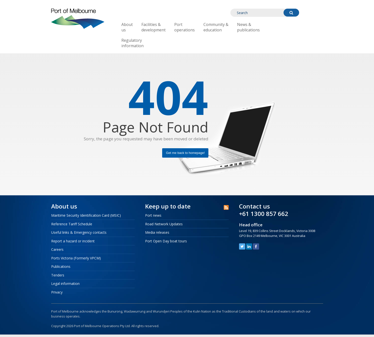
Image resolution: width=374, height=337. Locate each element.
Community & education (215, 27)
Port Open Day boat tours (166, 241)
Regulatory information (132, 43)
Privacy (57, 292)
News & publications (248, 27)
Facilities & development (153, 27)
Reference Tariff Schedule (71, 224)
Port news (153, 215)
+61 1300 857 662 (263, 214)
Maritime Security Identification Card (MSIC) (86, 215)
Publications (60, 266)
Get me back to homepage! (185, 153)
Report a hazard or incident (73, 241)
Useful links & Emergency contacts (79, 232)
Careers (57, 249)
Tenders (57, 275)
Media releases (157, 232)
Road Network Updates (164, 224)
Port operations (184, 27)
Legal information (65, 283)
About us (127, 27)
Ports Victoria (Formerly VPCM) (76, 258)
